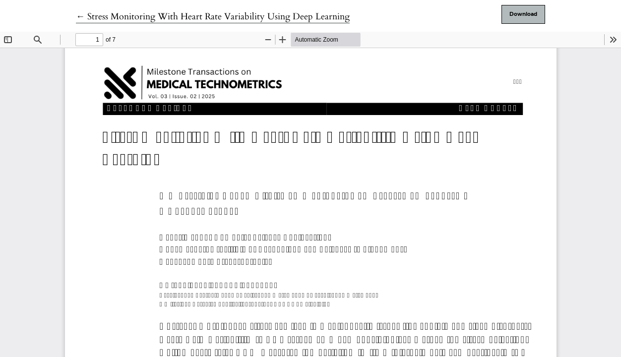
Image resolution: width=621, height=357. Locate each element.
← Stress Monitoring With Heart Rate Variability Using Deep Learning (213, 16)
